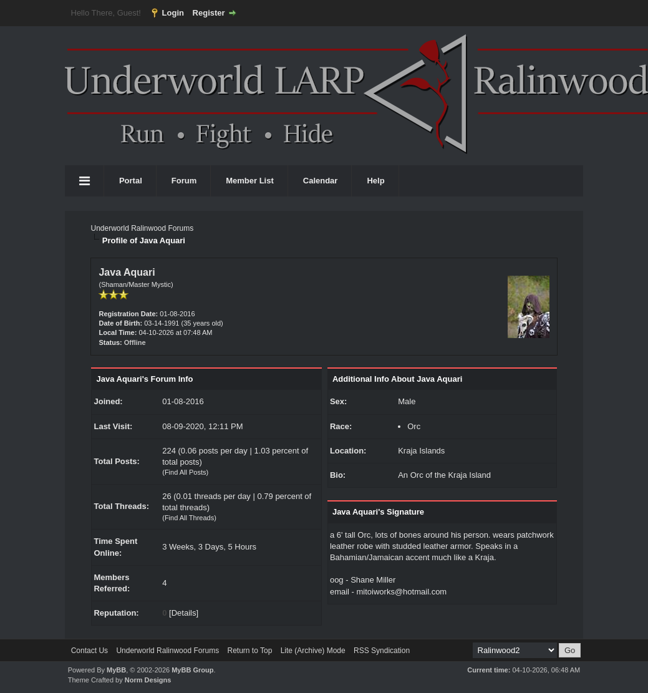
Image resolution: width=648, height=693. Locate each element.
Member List (250, 180)
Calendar (320, 180)
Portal (130, 180)
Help (375, 180)
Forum (184, 180)
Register (209, 12)
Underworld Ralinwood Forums (141, 228)
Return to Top (249, 650)
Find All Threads (189, 517)
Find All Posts (185, 472)
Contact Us (89, 650)
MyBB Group (192, 670)
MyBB (116, 670)
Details (184, 613)
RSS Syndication (382, 650)
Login (173, 12)
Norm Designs (148, 680)
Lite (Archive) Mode (313, 650)
